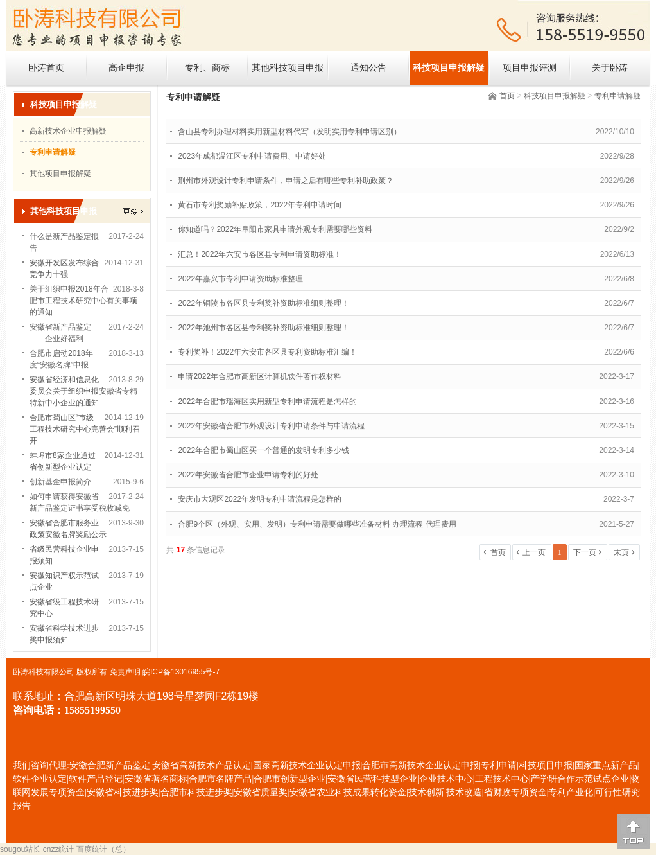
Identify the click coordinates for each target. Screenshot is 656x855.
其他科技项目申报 (288, 68)
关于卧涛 (610, 68)
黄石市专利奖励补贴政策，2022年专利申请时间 (259, 204)
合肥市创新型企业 (289, 779)
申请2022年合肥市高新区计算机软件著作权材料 (259, 376)
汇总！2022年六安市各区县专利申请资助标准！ (259, 254)
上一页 (534, 552)
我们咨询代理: (41, 765)
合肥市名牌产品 (220, 779)
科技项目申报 (546, 765)
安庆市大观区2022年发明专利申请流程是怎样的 (259, 499)
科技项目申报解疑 (449, 68)
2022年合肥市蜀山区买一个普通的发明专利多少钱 (263, 450)
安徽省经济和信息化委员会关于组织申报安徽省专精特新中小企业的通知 (83, 391)
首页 (507, 95)
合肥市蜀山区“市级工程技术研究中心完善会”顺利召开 (85, 429)
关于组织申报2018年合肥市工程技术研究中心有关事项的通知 (83, 301)
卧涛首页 (46, 68)
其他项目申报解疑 (60, 173)
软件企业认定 (40, 779)
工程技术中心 (502, 779)
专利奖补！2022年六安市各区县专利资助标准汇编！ (267, 352)
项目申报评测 (530, 68)
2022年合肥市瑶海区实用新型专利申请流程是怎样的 (267, 401)
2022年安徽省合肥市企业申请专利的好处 (248, 474)
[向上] (633, 831)
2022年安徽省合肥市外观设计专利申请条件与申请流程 (271, 425)
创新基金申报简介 (60, 481)
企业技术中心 (446, 779)
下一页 (584, 552)
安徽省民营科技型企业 (372, 779)
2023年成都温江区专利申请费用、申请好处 (252, 156)
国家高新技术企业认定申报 (307, 765)
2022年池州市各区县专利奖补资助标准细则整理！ (263, 327)
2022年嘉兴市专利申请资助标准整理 (240, 278)
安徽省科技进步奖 (123, 792)
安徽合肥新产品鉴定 (109, 765)
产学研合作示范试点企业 (579, 779)
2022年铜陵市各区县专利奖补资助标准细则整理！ (263, 303)
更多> (133, 211)
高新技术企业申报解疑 (68, 131)
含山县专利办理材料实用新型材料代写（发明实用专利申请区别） (289, 131)
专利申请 (499, 765)
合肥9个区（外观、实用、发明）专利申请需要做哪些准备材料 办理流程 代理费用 (317, 524)
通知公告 (368, 68)
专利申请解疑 (617, 95)
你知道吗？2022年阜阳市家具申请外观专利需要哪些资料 (275, 229)
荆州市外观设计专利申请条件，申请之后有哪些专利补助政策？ (285, 180)
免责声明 (125, 671)
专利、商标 (207, 68)
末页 (621, 552)
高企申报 (126, 68)
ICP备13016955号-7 (185, 671)
